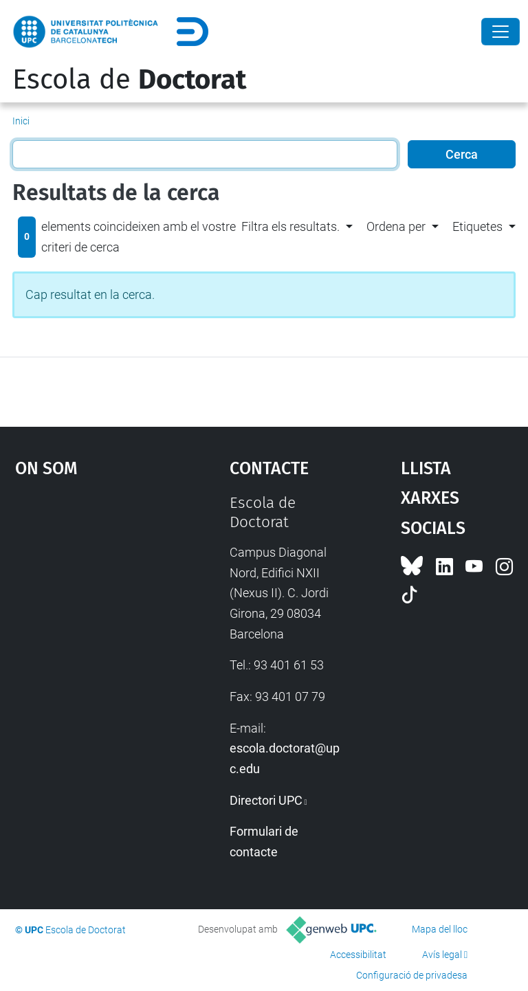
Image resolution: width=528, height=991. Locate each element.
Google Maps (92, 596)
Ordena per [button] (396, 226)
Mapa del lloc (440, 929)
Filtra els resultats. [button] (290, 226)
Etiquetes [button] (477, 226)
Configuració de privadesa (412, 975)
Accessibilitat (358, 954)
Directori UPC (266, 800)
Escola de (129, 79)
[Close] (500, 31)
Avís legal (442, 954)
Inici (21, 120)
